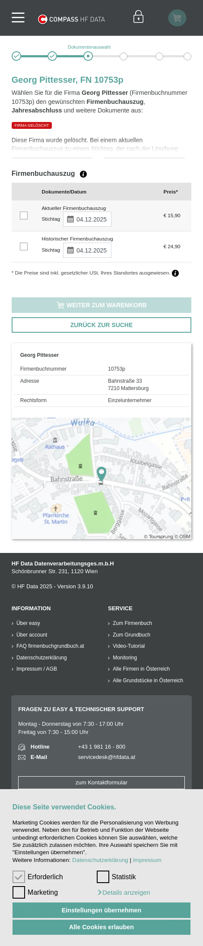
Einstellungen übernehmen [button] (102, 910)
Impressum (147, 860)
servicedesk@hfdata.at (106, 757)
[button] (123, 892)
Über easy (28, 623)
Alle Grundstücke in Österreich (148, 680)
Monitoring (125, 658)
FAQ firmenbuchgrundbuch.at (50, 646)
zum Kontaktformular (101, 782)
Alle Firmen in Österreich (141, 669)
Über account (31, 635)
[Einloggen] (138, 18)
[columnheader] (25, 191)
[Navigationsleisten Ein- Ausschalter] (21, 18)
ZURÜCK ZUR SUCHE (101, 325)
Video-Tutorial (129, 646)
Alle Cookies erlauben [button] (101, 927)
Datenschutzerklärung (100, 860)
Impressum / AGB (36, 669)
